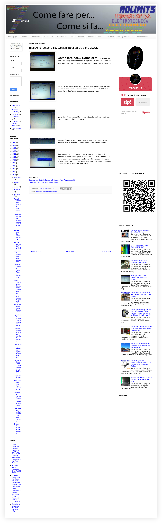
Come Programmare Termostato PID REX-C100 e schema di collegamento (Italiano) (141, 363)
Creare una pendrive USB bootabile (17, 428)
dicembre (17, 177)
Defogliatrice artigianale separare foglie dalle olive (18, 351)
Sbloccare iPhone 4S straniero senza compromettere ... (17, 221)
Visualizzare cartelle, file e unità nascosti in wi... (17, 256)
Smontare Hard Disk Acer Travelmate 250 (44, 182)
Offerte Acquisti (143, 37)
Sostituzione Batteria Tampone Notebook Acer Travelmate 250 (52, 180)
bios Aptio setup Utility (43, 191)
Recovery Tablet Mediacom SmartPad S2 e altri (16, 469)
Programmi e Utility (17, 377)
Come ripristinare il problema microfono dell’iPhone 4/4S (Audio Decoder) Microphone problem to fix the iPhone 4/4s (16, 454)
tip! (127, 102)
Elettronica (48, 37)
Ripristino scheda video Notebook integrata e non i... (17, 205)
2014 (14, 175)
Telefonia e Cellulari (95, 37)
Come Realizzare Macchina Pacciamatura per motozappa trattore (141, 294)
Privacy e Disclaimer (126, 37)
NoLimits (24, 37)
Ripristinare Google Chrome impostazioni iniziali (17, 320)
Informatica (36, 37)
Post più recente (35, 251)
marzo (16, 187)
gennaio (17, 195)
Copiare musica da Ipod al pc (17, 299)
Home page (12, 37)
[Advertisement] (24, 144)
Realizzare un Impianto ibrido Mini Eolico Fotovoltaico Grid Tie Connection (141, 345)
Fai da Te (15, 114)
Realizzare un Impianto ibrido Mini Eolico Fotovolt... (17, 415)
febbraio (17, 190)
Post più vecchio (105, 251)
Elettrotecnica (62, 37)
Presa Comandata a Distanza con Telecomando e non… (18, 287)
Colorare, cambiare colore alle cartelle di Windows (17, 335)
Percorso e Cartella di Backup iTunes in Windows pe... (17, 271)
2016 (14, 169)
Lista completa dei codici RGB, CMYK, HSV (139, 246)
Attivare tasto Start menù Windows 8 (17, 235)
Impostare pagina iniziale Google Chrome (17, 308)
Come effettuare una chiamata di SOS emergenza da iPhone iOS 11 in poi (141, 328)
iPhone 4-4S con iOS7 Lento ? (17, 245)
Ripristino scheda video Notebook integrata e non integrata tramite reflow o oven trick (16, 481)
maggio (16, 182)
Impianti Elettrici (77, 37)
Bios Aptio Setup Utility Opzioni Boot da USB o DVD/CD (17, 366)
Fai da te (110, 37)
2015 (14, 172)
